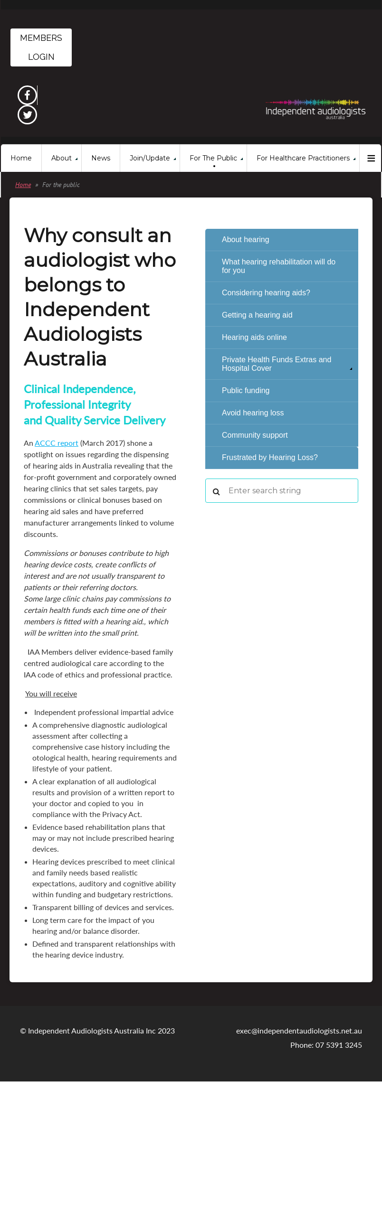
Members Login (41, 47)
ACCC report (56, 442)
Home (23, 184)
